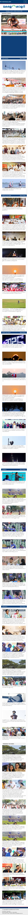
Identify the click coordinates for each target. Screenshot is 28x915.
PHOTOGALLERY (5, 1)
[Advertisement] (14, 46)
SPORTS (4, 469)
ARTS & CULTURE (6, 195)
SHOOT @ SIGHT (6, 332)
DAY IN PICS (5, 58)
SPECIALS (4, 606)
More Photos (23, 58)
